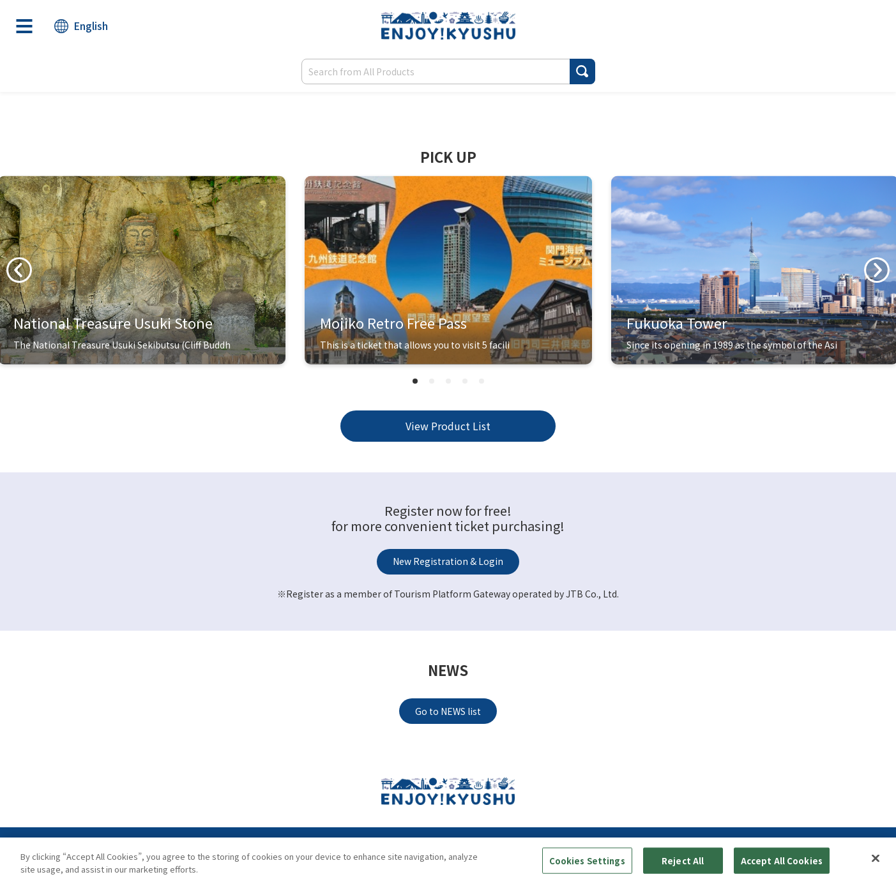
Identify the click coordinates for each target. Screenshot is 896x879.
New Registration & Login (448, 561)
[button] (582, 71)
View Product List (448, 425)
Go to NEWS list (448, 711)
